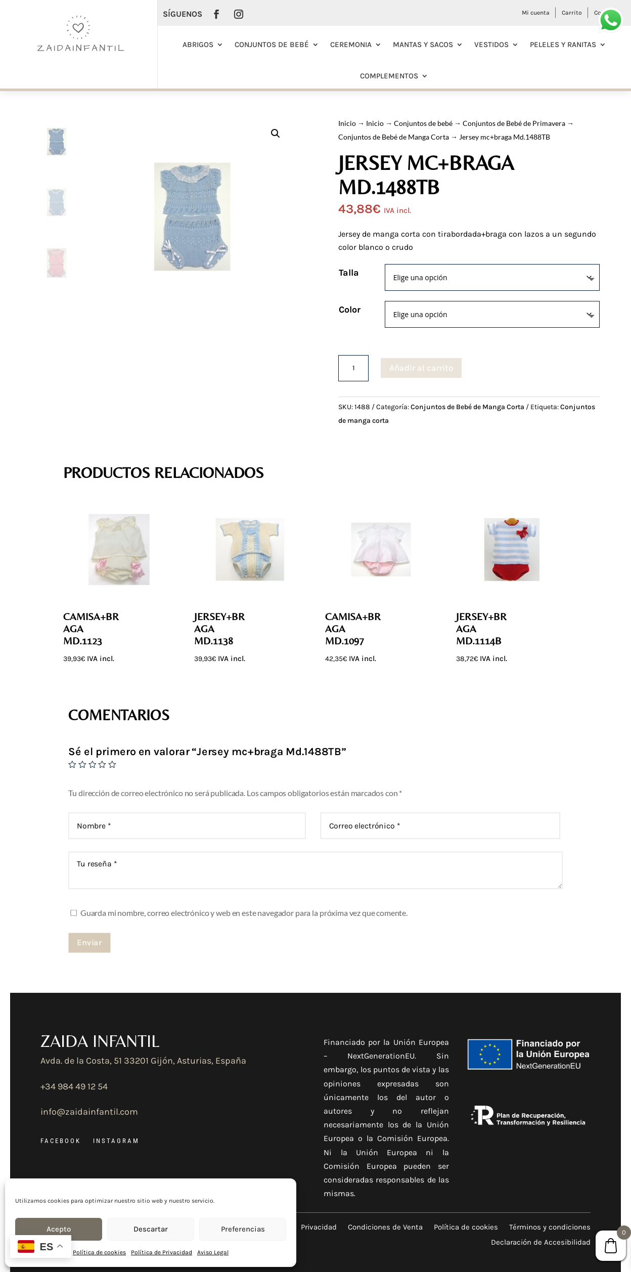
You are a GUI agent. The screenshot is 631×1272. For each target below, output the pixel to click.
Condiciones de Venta (385, 1226)
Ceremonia (351, 44)
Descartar (150, 1229)
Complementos (389, 75)
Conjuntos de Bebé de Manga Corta (393, 137)
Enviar (89, 942)
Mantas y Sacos (423, 44)
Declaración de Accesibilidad (541, 1242)
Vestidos (491, 44)
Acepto (59, 1229)
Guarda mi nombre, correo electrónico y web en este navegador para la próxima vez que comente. (244, 912)
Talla (349, 272)
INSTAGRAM (116, 1141)
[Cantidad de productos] (353, 368)
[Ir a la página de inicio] (78, 50)
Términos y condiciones (550, 1226)
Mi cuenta (536, 12)
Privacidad (319, 1226)
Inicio (347, 123)
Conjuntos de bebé (272, 44)
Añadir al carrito (421, 368)
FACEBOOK (60, 1141)
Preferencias (243, 1229)
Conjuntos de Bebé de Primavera (514, 123)
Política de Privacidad (161, 1252)
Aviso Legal (213, 1252)
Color (349, 309)
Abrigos (198, 44)
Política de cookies (99, 1252)
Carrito (572, 12)
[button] (275, 133)
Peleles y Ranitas (563, 44)
